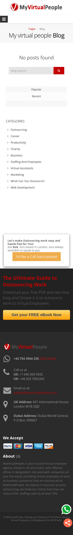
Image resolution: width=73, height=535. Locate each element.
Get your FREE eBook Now (37, 315)
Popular (36, 89)
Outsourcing (17, 130)
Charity (13, 149)
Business (14, 155)
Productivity (16, 142)
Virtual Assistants (20, 168)
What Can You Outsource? (26, 181)
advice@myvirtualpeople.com (35, 392)
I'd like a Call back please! (36, 256)
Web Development (21, 187)
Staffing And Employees (24, 162)
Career (13, 136)
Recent (36, 96)
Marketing (15, 174)
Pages (32, 29)
